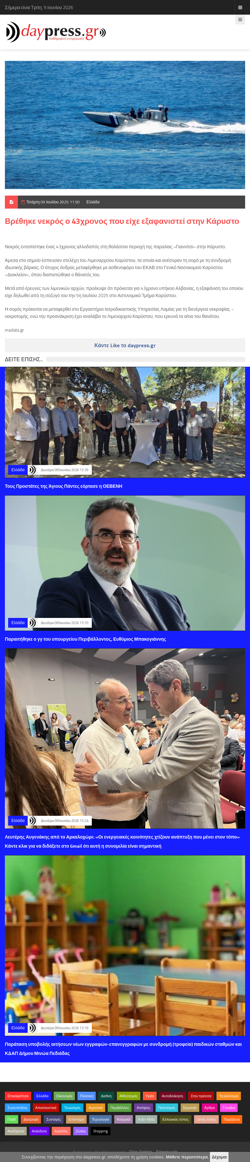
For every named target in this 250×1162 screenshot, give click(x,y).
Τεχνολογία (100, 1119)
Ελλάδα (92, 202)
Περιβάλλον (119, 1107)
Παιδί (11, 1119)
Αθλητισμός (128, 1096)
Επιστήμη (76, 1119)
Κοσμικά (123, 1119)
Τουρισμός (72, 1107)
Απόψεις (143, 1107)
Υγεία (150, 1096)
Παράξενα (232, 1119)
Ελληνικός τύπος (175, 1119)
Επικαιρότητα (18, 1096)
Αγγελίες (61, 1131)
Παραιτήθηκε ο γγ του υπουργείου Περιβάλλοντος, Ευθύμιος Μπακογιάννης (85, 639)
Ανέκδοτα (39, 1131)
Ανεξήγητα (15, 1131)
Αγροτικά (96, 1107)
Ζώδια (81, 1131)
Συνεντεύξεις (17, 1107)
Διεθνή (106, 1096)
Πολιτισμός (166, 1107)
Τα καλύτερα (228, 1096)
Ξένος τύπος (206, 1119)
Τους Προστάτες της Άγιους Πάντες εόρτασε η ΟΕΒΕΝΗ (63, 486)
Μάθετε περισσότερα (187, 1157)
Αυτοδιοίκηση (172, 1096)
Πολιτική (86, 1096)
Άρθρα (209, 1107)
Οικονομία (64, 1096)
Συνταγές (53, 1119)
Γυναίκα (229, 1107)
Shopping (100, 1131)
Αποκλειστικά (46, 1107)
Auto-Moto (146, 1119)
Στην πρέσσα (201, 1096)
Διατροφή (30, 1119)
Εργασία (190, 1107)
